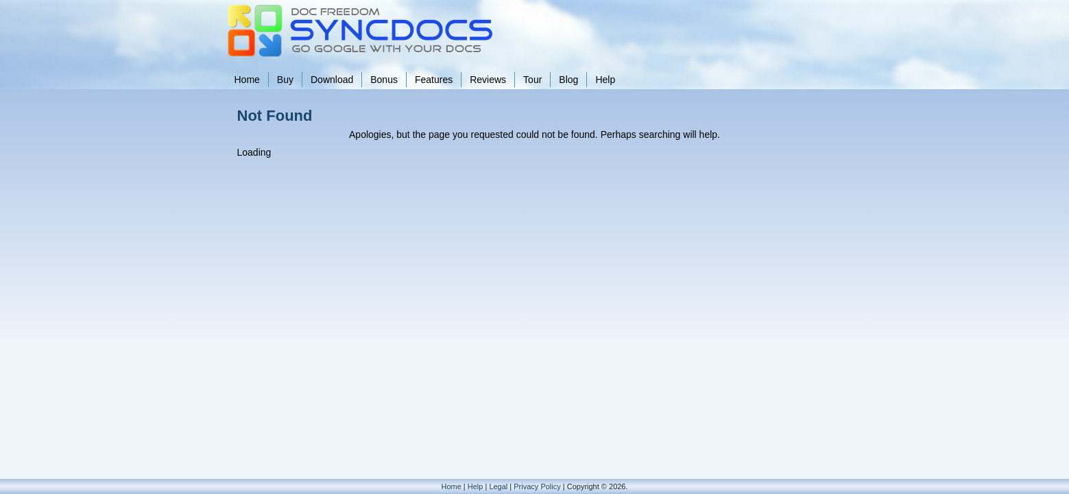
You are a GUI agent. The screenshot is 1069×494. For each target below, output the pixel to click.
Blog (568, 79)
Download (332, 79)
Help (605, 79)
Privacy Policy (537, 486)
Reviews (488, 79)
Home (247, 79)
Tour (532, 79)
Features (434, 79)
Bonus (384, 79)
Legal (498, 486)
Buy (285, 79)
